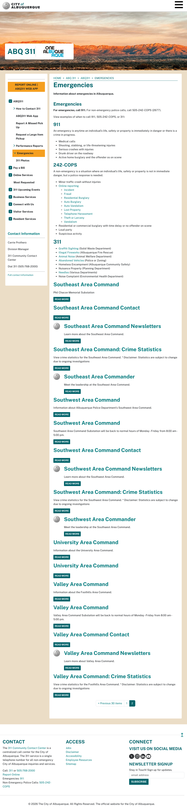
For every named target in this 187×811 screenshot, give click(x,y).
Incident (69, 189)
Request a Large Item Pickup (29, 136)
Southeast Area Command (86, 284)
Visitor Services (23, 211)
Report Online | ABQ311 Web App (26, 86)
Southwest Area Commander (100, 519)
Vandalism (70, 221)
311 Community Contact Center (27, 748)
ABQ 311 (71, 78)
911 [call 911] (22, 778)
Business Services (24, 197)
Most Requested (24, 182)
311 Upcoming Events (26, 189)
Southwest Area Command (86, 400)
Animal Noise (67, 256)
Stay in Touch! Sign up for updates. (150, 769)
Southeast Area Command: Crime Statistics (107, 349)
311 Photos (22, 160)
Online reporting (69, 185)
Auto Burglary (72, 201)
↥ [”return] (182, 735)
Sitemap (71, 764)
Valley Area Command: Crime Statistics (102, 676)
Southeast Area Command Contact (96, 308)
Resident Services (24, 219)
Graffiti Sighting (69, 248)
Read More (62, 299)
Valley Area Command (80, 584)
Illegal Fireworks (69, 252)
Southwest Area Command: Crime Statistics (108, 492)
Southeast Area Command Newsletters (112, 326)
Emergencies (25, 153)
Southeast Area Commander (99, 376)
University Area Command (85, 542)
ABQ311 (85, 78)
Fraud (67, 193)
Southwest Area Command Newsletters (113, 469)
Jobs (68, 748)
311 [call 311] (11, 770)
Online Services (23, 175)
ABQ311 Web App (27, 116)
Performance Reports (29, 145)
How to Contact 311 (28, 108)
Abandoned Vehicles (71, 260)
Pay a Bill (19, 167)
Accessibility (74, 756)
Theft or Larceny (74, 217)
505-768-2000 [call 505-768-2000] (26, 770)
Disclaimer (72, 752)
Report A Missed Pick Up (29, 125)
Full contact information (20, 275)
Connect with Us (23, 204)
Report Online (11, 774)
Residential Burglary (76, 197)
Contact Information (24, 234)
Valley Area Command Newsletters (107, 653)
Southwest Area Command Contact (97, 450)
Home (57, 78)
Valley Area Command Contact (91, 634)
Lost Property (72, 209)
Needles (64, 272)
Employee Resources (79, 760)
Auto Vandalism (73, 205)
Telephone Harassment (78, 213)
